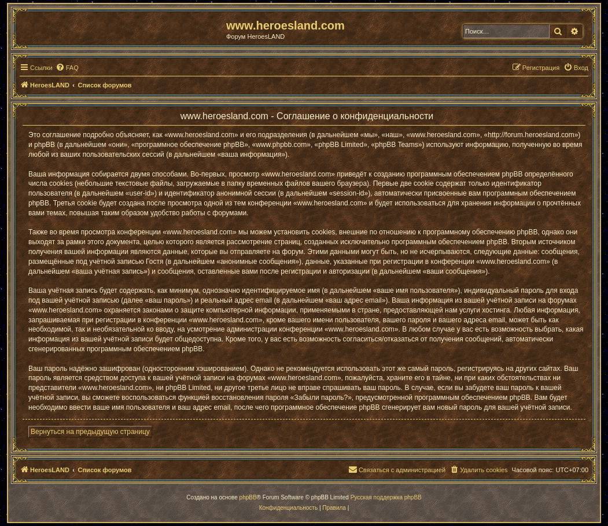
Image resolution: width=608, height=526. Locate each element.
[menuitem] (67, 68)
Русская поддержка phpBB (386, 497)
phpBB (248, 497)
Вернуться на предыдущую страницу (90, 432)
